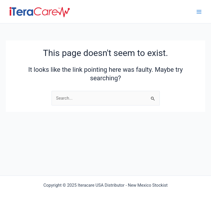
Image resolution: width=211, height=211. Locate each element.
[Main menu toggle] (199, 12)
